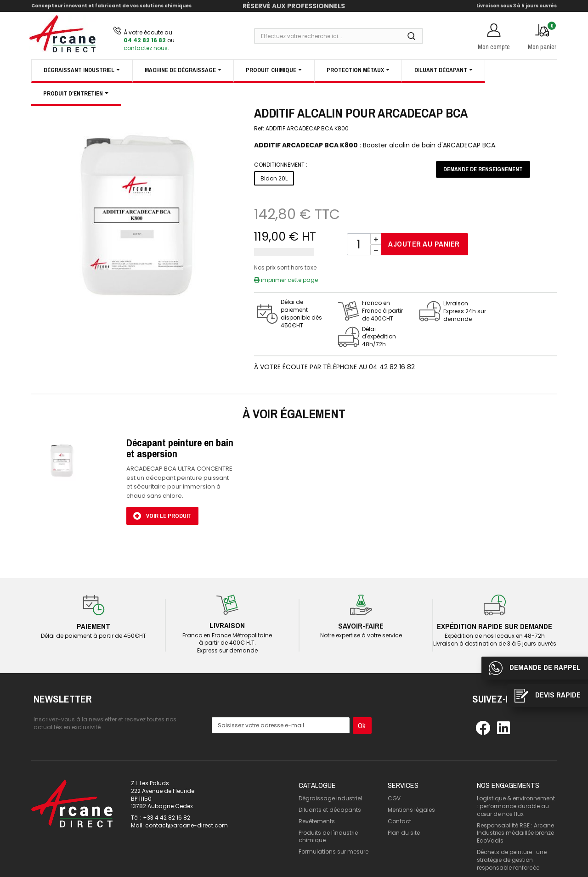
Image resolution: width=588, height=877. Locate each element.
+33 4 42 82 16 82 (166, 797)
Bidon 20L (274, 178)
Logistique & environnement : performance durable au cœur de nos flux (516, 786)
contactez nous (146, 48)
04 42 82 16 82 (145, 40)
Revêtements (317, 801)
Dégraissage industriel (330, 778)
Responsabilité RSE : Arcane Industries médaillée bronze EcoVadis (515, 812)
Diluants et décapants (330, 789)
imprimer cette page (286, 280)
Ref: (259, 128)
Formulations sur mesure (333, 831)
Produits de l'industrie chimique (328, 816)
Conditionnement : (280, 165)
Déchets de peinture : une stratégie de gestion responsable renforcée (512, 839)
